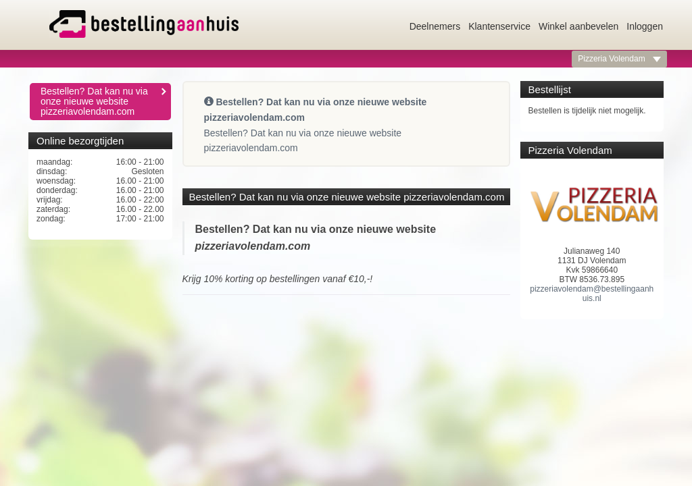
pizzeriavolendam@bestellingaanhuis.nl (591, 293)
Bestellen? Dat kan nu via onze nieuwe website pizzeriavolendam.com (104, 101)
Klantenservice (499, 26)
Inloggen (644, 26)
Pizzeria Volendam (619, 58)
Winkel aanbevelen (578, 26)
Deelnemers (435, 26)
